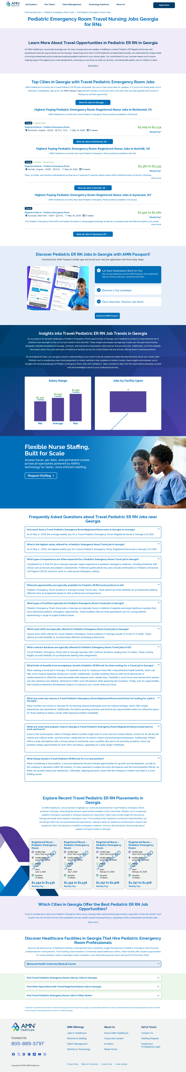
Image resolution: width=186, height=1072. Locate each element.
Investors (109, 1044)
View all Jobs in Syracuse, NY (92, 234)
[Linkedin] (24, 1054)
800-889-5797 (27, 1043)
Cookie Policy (106, 1064)
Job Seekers (31, 4)
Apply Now (164, 5)
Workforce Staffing (77, 1038)
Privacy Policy (72, 1064)
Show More (93, 66)
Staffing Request (150, 1038)
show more (156, 178)
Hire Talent (49, 4)
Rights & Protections (89, 1064)
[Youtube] (40, 1054)
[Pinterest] (29, 1054)
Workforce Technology (78, 1049)
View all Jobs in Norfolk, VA (93, 188)
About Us (120, 4)
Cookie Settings (121, 1064)
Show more (93, 922)
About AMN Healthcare (116, 1033)
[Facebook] (13, 1054)
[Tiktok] (34, 1054)
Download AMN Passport (107, 316)
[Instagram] (45, 1054)
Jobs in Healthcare (76, 1033)
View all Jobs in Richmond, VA (93, 141)
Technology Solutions (99, 4)
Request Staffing (39, 475)
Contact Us (147, 1033)
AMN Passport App (73, 91)
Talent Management (71, 4)
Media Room (110, 1049)
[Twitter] (19, 1054)
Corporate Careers (114, 1038)
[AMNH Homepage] (13, 3)
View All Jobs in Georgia (93, 102)
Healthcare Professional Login (150, 1045)
